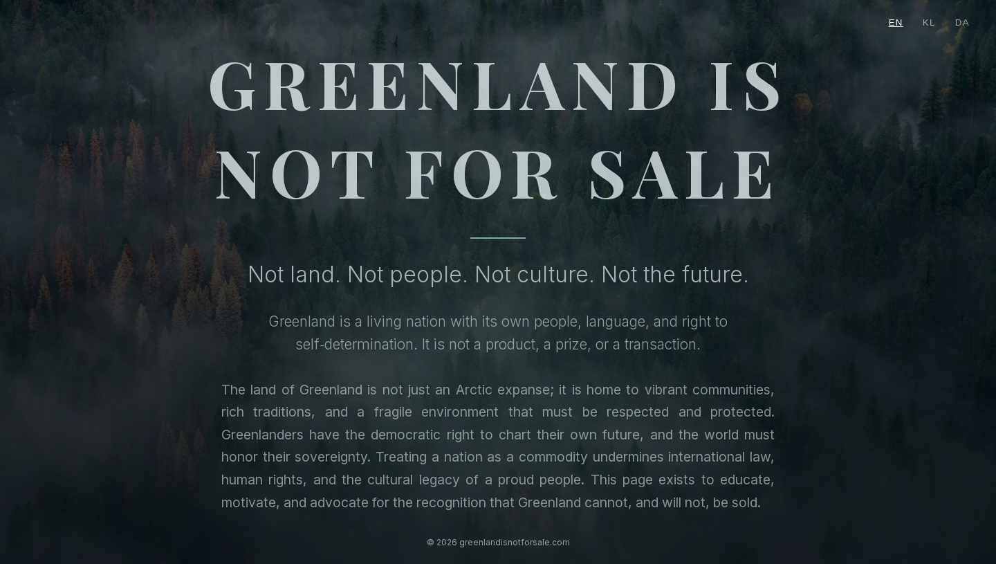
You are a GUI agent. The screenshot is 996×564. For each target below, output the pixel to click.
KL (929, 22)
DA (962, 22)
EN (896, 22)
